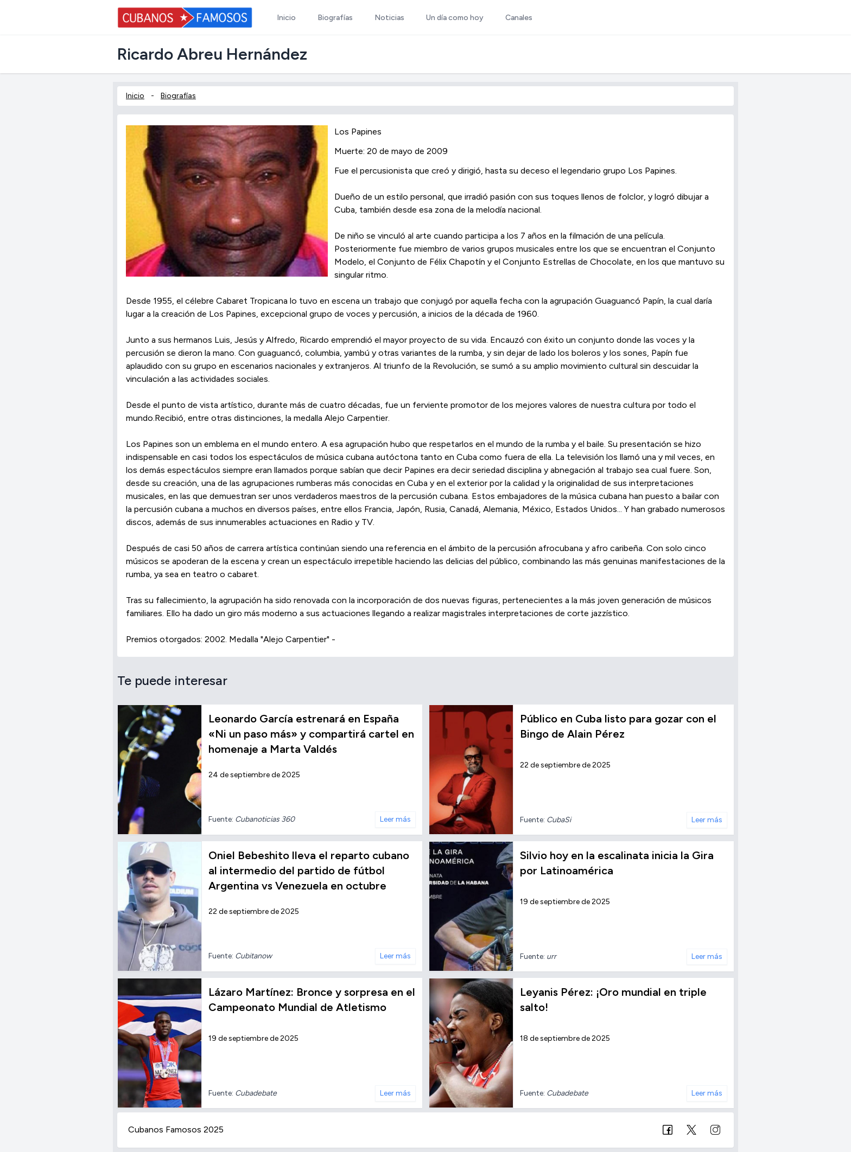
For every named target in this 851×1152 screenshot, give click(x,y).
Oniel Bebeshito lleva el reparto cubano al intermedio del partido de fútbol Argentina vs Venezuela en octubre (308, 870)
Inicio (135, 95)
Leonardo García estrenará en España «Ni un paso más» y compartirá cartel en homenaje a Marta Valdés (311, 734)
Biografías (178, 95)
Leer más (395, 819)
